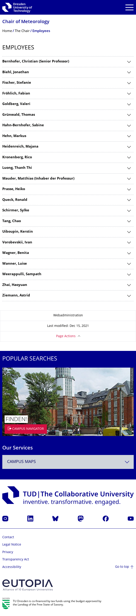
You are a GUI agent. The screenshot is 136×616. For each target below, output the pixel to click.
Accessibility (11, 567)
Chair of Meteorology (25, 22)
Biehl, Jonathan (15, 72)
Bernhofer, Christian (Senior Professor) (35, 61)
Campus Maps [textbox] (21, 462)
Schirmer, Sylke (15, 210)
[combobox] (68, 462)
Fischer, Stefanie (16, 83)
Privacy (7, 552)
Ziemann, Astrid (16, 295)
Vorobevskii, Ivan (17, 242)
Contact (8, 537)
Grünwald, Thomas (18, 115)
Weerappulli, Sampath (21, 274)
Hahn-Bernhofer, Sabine (23, 125)
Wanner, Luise (14, 264)
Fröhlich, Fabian (16, 93)
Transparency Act (15, 559)
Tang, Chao (11, 221)
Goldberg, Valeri (16, 104)
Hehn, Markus (14, 136)
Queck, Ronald (14, 200)
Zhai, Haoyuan (14, 285)
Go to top (122, 566)
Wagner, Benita (15, 253)
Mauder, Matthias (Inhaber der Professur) (38, 178)
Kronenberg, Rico (17, 157)
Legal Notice (11, 544)
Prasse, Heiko (13, 189)
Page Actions (66, 336)
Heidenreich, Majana (20, 146)
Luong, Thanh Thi (17, 168)
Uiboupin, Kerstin (17, 232)
